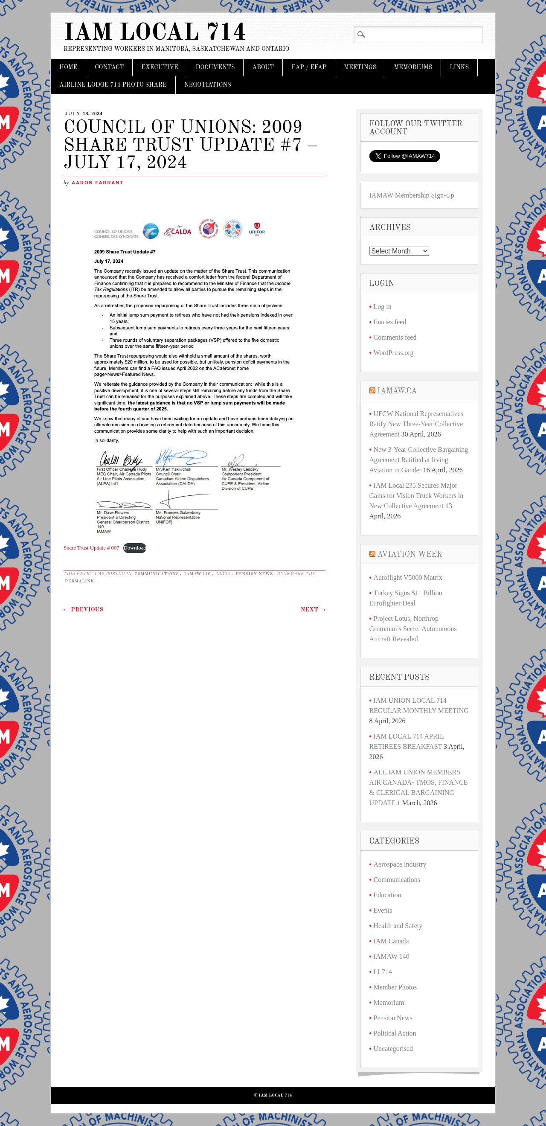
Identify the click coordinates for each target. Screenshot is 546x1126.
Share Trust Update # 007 (91, 548)
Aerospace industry (400, 864)
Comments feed (395, 337)
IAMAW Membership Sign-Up (411, 195)
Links (459, 67)
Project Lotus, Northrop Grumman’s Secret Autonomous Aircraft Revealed (413, 629)
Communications (156, 574)
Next (313, 610)
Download (134, 548)
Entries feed (390, 322)
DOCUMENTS (215, 67)
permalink (79, 581)
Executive (159, 67)
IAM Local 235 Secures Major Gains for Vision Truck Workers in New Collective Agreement (416, 495)
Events (383, 910)
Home (68, 67)
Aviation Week (410, 555)
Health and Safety (398, 925)
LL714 (223, 574)
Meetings (360, 67)
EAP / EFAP (308, 67)
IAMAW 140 (197, 574)
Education (387, 895)
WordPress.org (394, 352)
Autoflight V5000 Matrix (408, 577)
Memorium (389, 1002)
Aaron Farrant (98, 182)
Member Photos (395, 987)
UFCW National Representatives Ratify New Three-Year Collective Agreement (416, 424)
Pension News (254, 574)
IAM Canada (391, 941)
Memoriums (413, 67)
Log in (383, 306)
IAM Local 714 (155, 33)
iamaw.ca (397, 391)
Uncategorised (393, 1048)
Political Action (395, 1033)
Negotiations (207, 85)
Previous (83, 610)
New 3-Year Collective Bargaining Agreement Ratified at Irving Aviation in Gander (418, 460)
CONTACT (109, 67)
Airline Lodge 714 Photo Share (113, 85)
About (263, 67)
